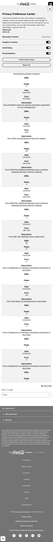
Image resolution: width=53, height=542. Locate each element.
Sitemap (7, 420)
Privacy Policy (26, 516)
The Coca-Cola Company (22, 511)
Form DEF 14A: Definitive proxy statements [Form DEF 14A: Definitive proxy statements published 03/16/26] (26, 236)
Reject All (26, 65)
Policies (26, 479)
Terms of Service (26, 525)
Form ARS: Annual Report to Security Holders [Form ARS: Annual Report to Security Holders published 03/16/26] (27, 138)
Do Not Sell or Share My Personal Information (26, 530)
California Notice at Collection (26, 521)
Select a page (7, 390)
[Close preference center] (50, 9)
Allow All (5, 32)
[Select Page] (26, 394)
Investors (26, 473)
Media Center (26, 466)
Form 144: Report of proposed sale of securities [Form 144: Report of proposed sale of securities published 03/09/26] (26, 301)
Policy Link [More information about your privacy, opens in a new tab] (7, 30)
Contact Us (26, 460)
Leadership (26, 485)
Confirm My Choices (26, 59)
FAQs (26, 498)
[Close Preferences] (2, 538)
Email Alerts (8, 408)
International (26, 505)
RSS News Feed (10, 414)
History (26, 492)
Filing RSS (46, 386)
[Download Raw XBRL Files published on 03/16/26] (26, 243)
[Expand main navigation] (50, 4)
